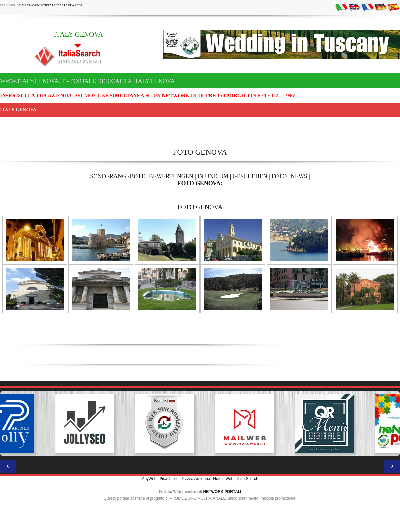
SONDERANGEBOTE (117, 176)
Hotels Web (223, 479)
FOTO (279, 176)
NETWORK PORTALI (222, 491)
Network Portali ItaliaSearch (52, 5)
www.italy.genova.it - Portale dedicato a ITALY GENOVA (87, 81)
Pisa (163, 479)
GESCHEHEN (250, 176)
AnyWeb (149, 479)
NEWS (299, 176)
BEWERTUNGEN (171, 176)
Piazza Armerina (196, 479)
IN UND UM (212, 176)
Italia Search (247, 479)
